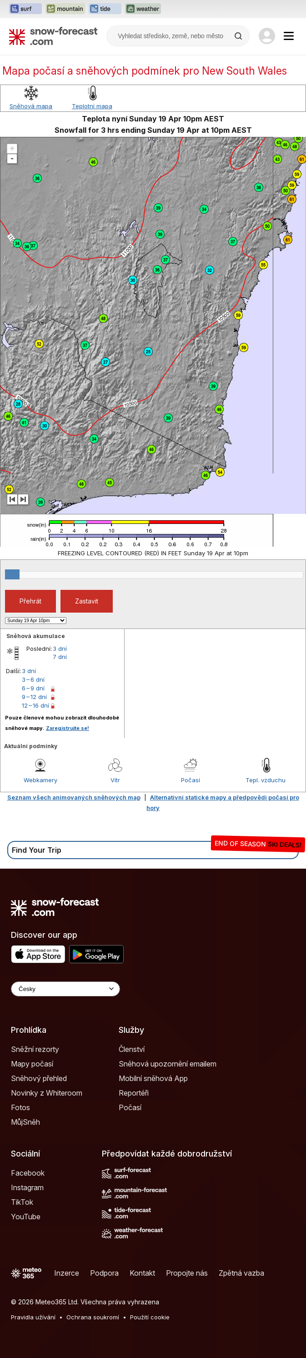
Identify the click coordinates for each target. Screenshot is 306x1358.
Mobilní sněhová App (153, 1078)
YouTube (25, 1216)
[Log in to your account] (267, 36)
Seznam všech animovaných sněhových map (73, 797)
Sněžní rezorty (35, 1049)
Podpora (104, 1273)
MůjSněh (25, 1122)
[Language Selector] (65, 988)
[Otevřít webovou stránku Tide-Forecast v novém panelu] (105, 9)
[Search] (239, 36)
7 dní (60, 656)
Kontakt (142, 1273)
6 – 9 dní (33, 688)
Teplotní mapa (92, 106)
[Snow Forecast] (53, 36)
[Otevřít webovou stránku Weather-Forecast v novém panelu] (143, 9)
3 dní (60, 648)
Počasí (190, 780)
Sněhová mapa (31, 106)
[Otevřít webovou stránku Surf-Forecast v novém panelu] (25, 9)
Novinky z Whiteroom (46, 1092)
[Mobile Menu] (289, 36)
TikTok (22, 1202)
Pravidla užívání (33, 1317)
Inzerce (66, 1273)
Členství (132, 1049)
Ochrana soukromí (92, 1317)
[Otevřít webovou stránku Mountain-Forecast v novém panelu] (65, 9)
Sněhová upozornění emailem (167, 1063)
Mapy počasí (32, 1063)
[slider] (12, 574)
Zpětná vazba (241, 1273)
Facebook (28, 1172)
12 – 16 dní (35, 705)
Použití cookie (150, 1317)
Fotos (20, 1107)
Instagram (27, 1187)
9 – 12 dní (34, 696)
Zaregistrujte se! (67, 728)
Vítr (115, 780)
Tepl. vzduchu (266, 780)
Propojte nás (187, 1273)
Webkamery (40, 780)
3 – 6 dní (33, 679)
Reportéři (134, 1092)
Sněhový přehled (39, 1078)
